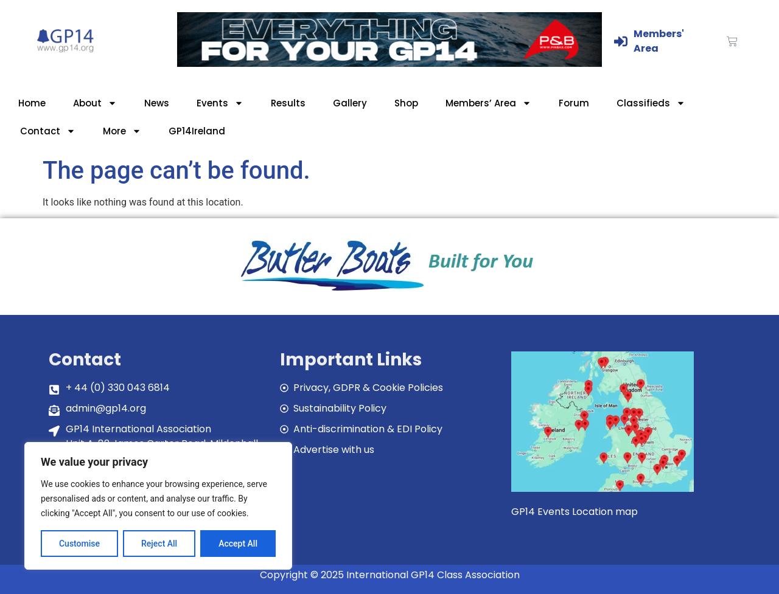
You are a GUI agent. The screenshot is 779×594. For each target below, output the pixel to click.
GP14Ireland (197, 131)
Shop (406, 103)
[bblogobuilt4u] (389, 292)
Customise (79, 543)
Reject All (159, 543)
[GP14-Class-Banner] (389, 63)
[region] (158, 506)
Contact (47, 131)
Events (220, 103)
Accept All (237, 543)
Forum (574, 103)
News (156, 103)
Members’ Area (488, 103)
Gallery (350, 103)
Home (32, 103)
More (122, 131)
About (95, 103)
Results (288, 103)
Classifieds (651, 103)
